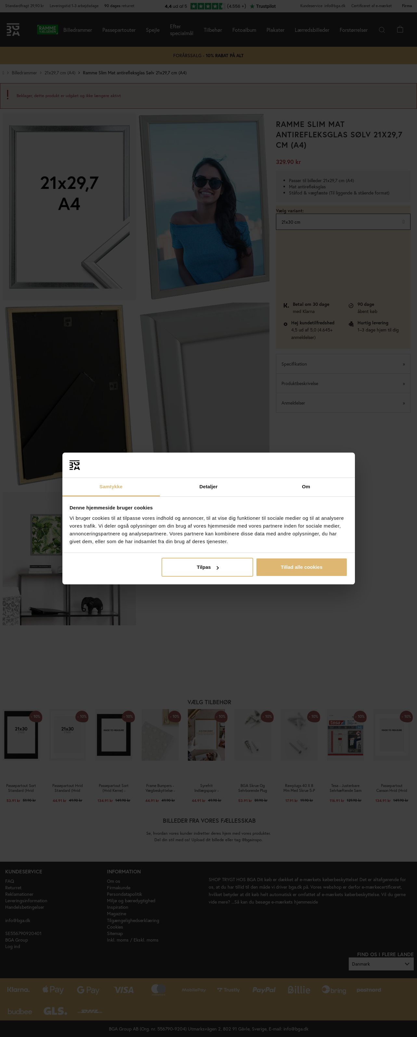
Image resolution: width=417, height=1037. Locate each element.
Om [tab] (306, 486)
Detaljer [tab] (209, 486)
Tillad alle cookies (301, 567)
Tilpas (208, 567)
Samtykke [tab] (111, 486)
